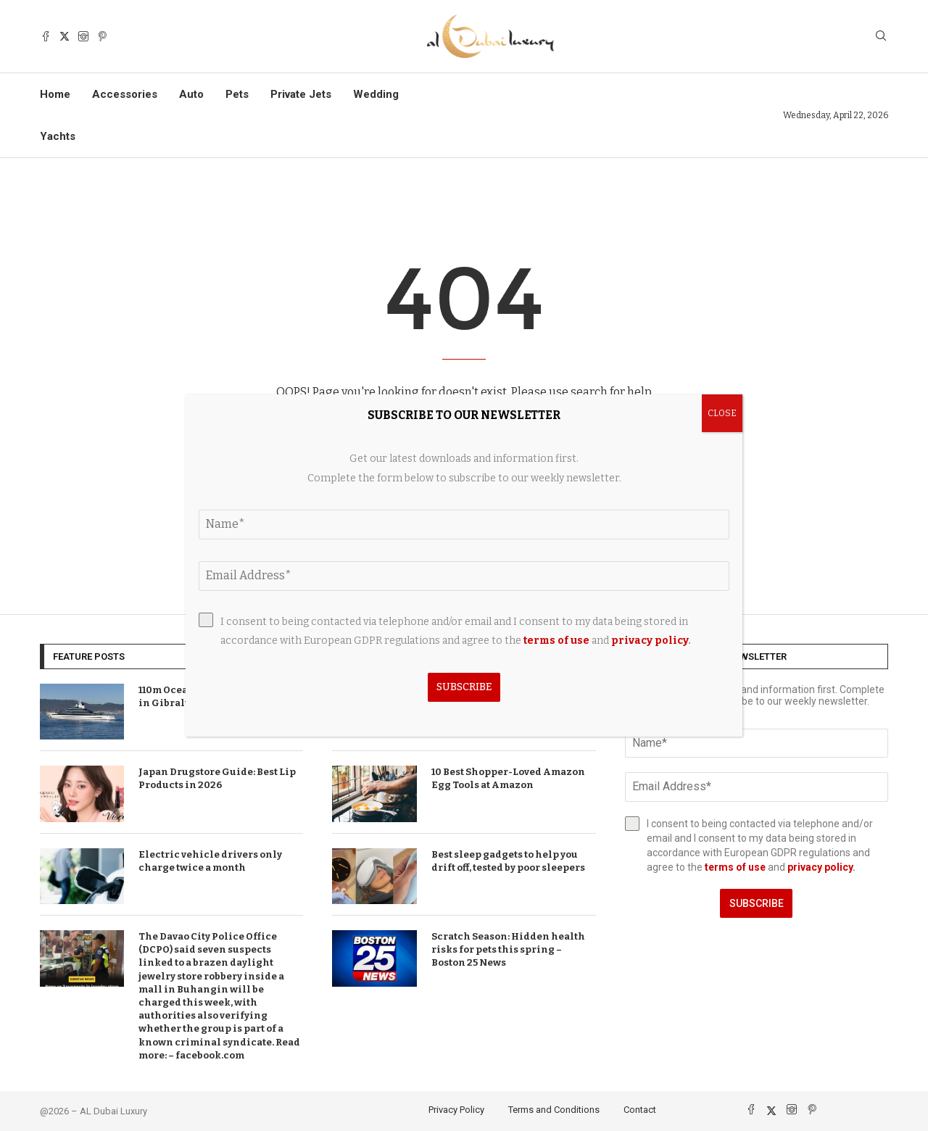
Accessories (124, 94)
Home (55, 94)
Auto (191, 94)
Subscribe (756, 903)
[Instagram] (83, 36)
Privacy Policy (456, 1109)
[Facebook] (45, 36)
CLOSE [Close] (722, 413)
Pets (237, 94)
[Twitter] (64, 36)
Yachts (57, 136)
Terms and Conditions (554, 1109)
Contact (640, 1109)
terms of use (735, 867)
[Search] (881, 36)
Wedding (376, 94)
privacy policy (820, 867)
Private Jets (300, 94)
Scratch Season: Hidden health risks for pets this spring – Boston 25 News (508, 949)
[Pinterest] (102, 36)
